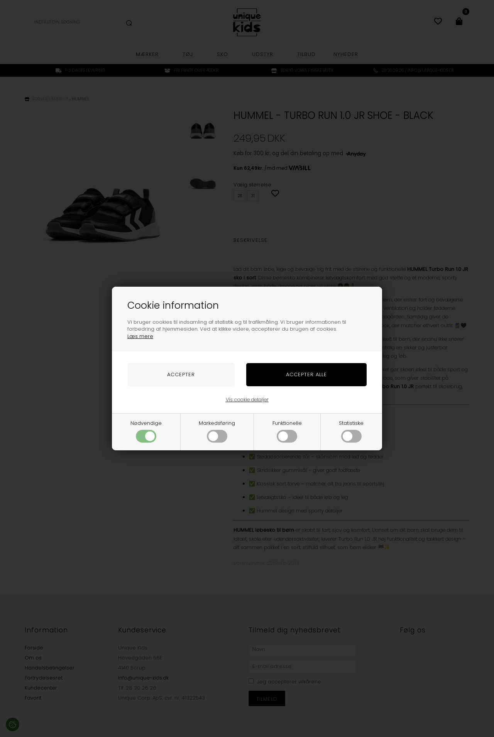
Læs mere (140, 336)
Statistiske (351, 431)
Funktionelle (287, 431)
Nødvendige (146, 431)
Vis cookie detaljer (247, 399)
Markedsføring (217, 431)
